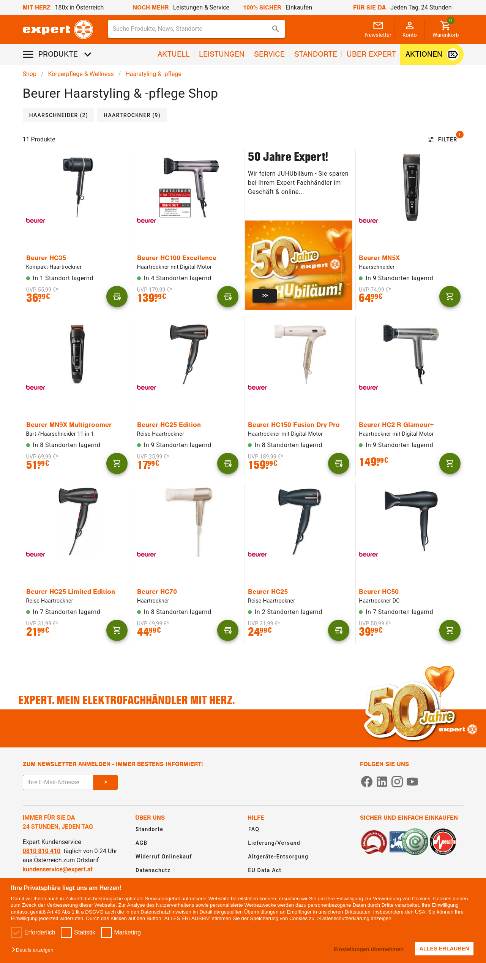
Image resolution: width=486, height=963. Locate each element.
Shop (29, 74)
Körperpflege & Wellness (81, 74)
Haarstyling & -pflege (153, 74)
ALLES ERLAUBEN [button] (444, 949)
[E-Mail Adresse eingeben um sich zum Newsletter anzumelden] (58, 782)
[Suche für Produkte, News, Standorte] (191, 29)
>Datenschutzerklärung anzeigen (354, 918)
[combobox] (196, 29)
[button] (34, 950)
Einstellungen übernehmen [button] (368, 949)
